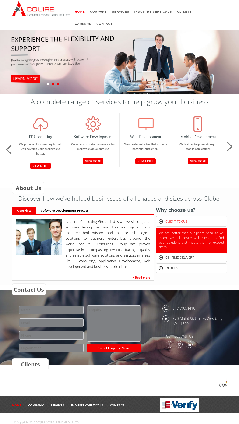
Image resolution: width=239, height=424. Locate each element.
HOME (16, 405)
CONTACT (117, 405)
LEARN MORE (25, 78)
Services (57, 405)
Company (36, 405)
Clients (184, 11)
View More (40, 166)
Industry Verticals (87, 405)
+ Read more (141, 277)
